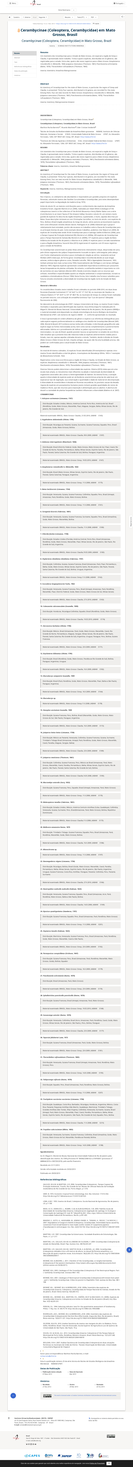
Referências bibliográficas (23, 66)
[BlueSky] (27, 1444)
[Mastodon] (29, 1444)
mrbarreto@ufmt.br (48, 1355)
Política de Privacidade (97, 1463)
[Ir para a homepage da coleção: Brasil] (56, 3)
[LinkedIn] (31, 1444)
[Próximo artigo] (43, 17)
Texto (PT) (80, 17)
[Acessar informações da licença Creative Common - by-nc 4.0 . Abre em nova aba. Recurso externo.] (47, 1395)
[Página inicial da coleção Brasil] (16, 1440)
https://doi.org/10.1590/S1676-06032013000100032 (73, 24)
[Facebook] (33, 1444)
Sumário (16, 17)
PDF (92, 17)
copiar (96, 23)
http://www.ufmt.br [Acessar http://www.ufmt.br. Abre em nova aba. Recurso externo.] (88, 136)
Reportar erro (131, 521)
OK (109, 1463)
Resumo (67, 17)
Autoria (52, 46)
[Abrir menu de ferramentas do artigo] (13, 1367)
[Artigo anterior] (26, 17)
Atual (35, 17)
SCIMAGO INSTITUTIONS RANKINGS (71, 46)
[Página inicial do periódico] (9, 17)
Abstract (17, 57)
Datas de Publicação (20, 70)
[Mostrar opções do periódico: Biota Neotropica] (74, 10)
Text (15, 61)
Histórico (17, 75)
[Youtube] (35, 1444)
